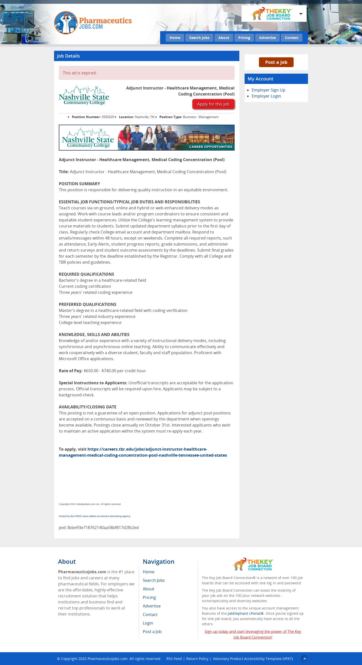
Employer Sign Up (268, 90)
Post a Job (276, 62)
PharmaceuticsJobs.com (107, 658)
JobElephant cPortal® (246, 613)
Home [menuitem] (148, 572)
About (223, 37)
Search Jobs (199, 37)
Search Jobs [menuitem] (154, 580)
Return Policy (197, 658)
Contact (291, 37)
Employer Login (266, 96)
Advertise (267, 37)
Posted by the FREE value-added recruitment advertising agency (94, 516)
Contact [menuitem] (150, 614)
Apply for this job (213, 104)
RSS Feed (174, 658)
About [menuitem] (148, 589)
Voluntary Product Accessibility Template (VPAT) (253, 658)
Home (175, 37)
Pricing (244, 37)
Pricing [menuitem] (149, 597)
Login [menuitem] (148, 623)
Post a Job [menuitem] (152, 631)
